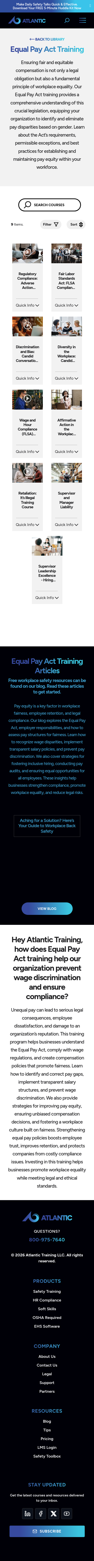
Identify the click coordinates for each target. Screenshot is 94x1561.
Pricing (47, 1438)
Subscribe (47, 1531)
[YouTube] (66, 1513)
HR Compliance (47, 1300)
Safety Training (47, 1291)
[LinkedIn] (27, 1513)
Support (47, 1382)
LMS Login (46, 1447)
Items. (17, 224)
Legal (47, 1374)
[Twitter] (53, 1513)
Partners (47, 1391)
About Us (47, 1356)
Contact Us (47, 1365)
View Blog (47, 909)
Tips (47, 1430)
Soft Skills (47, 1308)
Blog (47, 1421)
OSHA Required (47, 1317)
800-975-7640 (47, 1240)
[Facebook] (40, 1513)
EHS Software (47, 1326)
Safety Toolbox (47, 1456)
